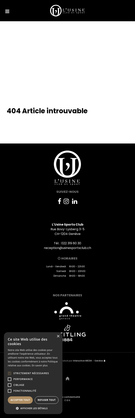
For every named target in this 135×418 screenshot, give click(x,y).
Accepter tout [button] (20, 400)
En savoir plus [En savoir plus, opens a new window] (40, 365)
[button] (33, 408)
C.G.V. (67, 400)
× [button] (58, 336)
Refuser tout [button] (47, 400)
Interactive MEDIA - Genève (88, 360)
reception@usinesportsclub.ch (67, 248)
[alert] (33, 373)
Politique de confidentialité (65, 397)
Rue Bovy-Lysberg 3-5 (67, 229)
